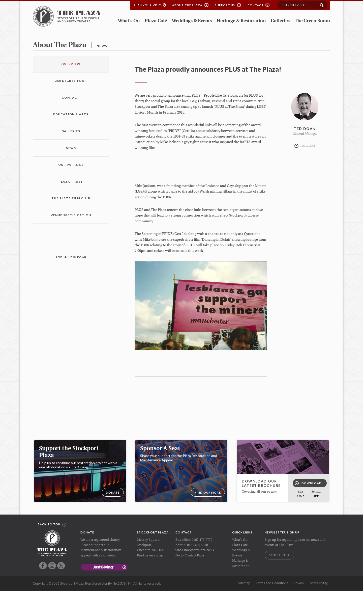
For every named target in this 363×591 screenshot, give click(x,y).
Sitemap (244, 583)
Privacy (298, 583)
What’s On (129, 21)
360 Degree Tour (71, 81)
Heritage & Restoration (241, 21)
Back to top (52, 525)
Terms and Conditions (272, 583)
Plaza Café (156, 21)
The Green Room (312, 21)
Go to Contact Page (189, 555)
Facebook (43, 565)
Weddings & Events (192, 21)
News (71, 148)
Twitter (61, 565)
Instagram (52, 565)
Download (308, 483)
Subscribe (279, 555)
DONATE (113, 492)
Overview (71, 64)
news (102, 46)
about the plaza (59, 45)
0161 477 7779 (202, 540)
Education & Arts (70, 114)
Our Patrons (70, 165)
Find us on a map (150, 555)
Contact (256, 5)
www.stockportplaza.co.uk (194, 550)
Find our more (208, 492)
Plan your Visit (147, 5)
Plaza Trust (70, 181)
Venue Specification (71, 215)
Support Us (225, 5)
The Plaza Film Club (70, 198)
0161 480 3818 (197, 545)
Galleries (280, 21)
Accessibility (319, 583)
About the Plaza (187, 5)
